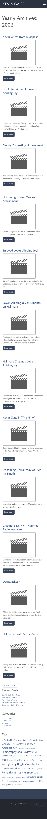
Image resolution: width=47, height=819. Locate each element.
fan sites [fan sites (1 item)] (26, 748)
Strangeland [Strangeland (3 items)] (30, 777)
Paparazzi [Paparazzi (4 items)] (32, 768)
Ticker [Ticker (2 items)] (32, 781)
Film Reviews (6, 721)
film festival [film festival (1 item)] (32, 748)
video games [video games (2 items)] (6, 785)
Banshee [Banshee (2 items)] (26, 740)
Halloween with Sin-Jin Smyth (21, 634)
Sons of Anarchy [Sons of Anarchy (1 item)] (13, 777)
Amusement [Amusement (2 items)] (18, 740)
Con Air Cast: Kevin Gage (11, 695)
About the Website (39, 806)
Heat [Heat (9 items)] (5, 760)
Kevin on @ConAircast (10, 697)
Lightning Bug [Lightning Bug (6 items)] (14, 764)
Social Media (6, 726)
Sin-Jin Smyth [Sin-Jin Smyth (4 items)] (26, 772)
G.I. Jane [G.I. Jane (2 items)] (16, 756)
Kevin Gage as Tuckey (10, 700)
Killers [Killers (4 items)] (16, 760)
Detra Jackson (11, 581)
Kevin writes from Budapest (20, 37)
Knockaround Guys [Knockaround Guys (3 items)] (27, 760)
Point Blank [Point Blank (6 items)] (8, 772)
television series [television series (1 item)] (13, 781)
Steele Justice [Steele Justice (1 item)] (21, 777)
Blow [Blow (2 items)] (32, 740)
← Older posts (10, 685)
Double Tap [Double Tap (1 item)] (21, 748)
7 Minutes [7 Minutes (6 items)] (8, 740)
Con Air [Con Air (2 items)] (12, 744)
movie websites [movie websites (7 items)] (11, 768)
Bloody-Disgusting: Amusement (23, 145)
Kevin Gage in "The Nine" (19, 417)
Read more (8, 78)
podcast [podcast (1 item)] (39, 769)
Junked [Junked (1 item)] (11, 760)
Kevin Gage (13, 4)
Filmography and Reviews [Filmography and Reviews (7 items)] (17, 752)
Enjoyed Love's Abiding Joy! (20, 250)
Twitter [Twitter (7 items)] (39, 781)
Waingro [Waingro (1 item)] (14, 785)
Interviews (5, 723)
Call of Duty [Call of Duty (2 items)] (38, 740)
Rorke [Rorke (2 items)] (17, 773)
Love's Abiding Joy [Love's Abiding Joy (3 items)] (30, 764)
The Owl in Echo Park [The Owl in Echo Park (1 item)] (24, 781)
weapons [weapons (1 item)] (19, 785)
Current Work (7, 718)
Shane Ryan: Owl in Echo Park (12, 705)
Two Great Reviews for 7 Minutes (14, 702)
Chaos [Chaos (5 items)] (5, 743)
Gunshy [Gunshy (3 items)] (37, 755)
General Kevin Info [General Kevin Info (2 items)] (26, 756)
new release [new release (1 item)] (24, 769)
